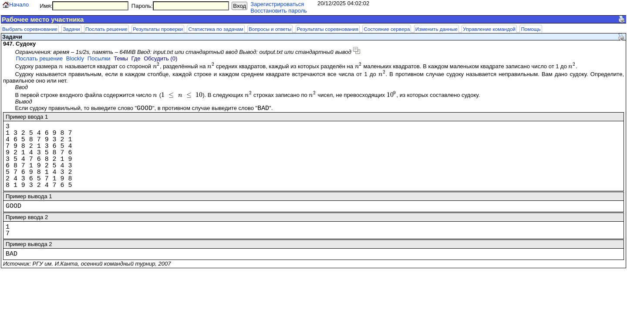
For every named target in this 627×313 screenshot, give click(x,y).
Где (136, 58)
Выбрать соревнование (29, 29)
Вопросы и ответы (270, 29)
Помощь (530, 29)
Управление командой (489, 29)
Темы (121, 58)
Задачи (71, 29)
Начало (19, 4)
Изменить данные (436, 29)
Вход (239, 6)
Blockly (75, 58)
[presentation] (61, 66)
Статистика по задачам (215, 29)
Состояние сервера (387, 29)
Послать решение (106, 29)
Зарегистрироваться (277, 4)
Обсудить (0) (160, 58)
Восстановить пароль (278, 10)
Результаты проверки (158, 29)
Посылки (99, 58)
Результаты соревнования (327, 29)
